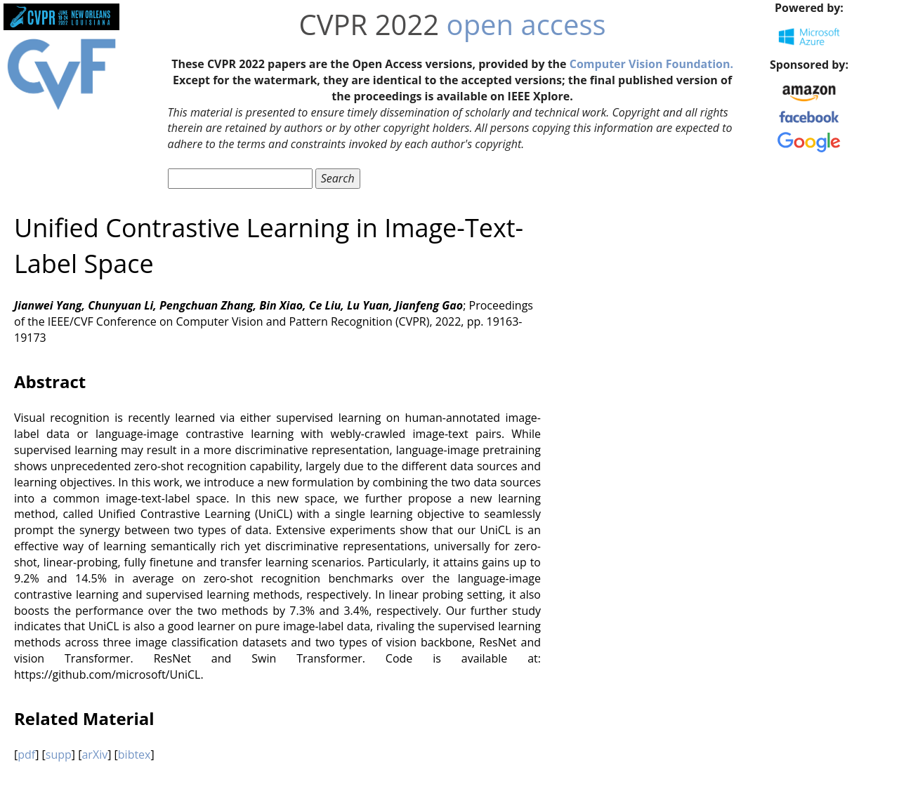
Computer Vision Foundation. (651, 64)
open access (526, 24)
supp (59, 754)
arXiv (94, 754)
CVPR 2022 (369, 24)
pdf (26, 754)
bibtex (134, 754)
